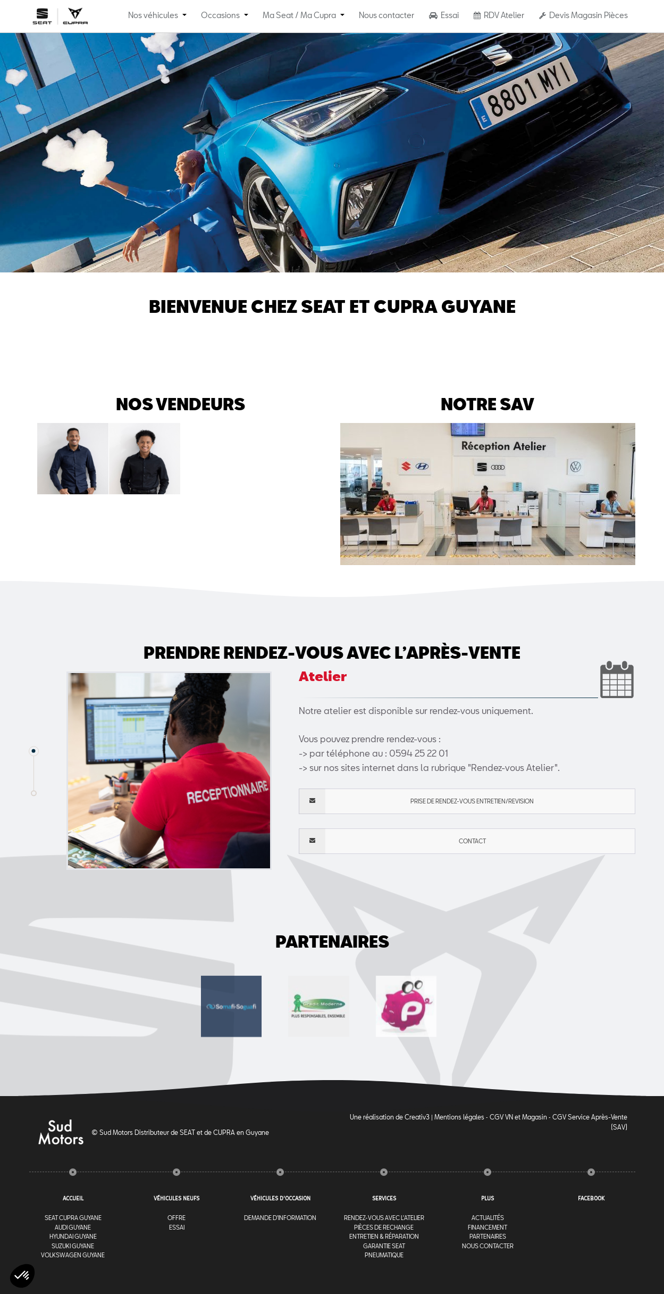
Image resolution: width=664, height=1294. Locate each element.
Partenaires (487, 1236)
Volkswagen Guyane (73, 1254)
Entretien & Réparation (384, 1236)
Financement (487, 1227)
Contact (392, 841)
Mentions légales (459, 1117)
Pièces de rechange (384, 1227)
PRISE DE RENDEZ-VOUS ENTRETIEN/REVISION (416, 801)
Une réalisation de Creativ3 (390, 1117)
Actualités (488, 1217)
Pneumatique (384, 1254)
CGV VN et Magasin (518, 1117)
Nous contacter (386, 15)
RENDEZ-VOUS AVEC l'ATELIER (384, 1217)
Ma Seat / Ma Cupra (299, 15)
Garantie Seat (384, 1245)
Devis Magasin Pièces (583, 15)
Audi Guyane (73, 1227)
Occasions (220, 15)
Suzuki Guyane (73, 1245)
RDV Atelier (499, 15)
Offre (176, 1217)
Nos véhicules (153, 15)
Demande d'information (280, 1217)
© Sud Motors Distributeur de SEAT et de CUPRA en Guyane (180, 1132)
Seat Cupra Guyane (73, 1217)
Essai (444, 15)
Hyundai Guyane (73, 1236)
